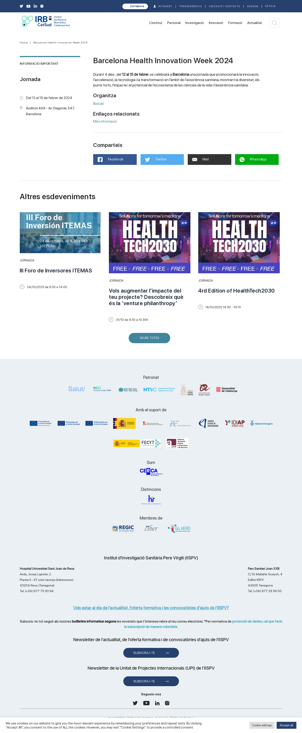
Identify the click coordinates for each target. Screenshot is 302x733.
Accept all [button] (286, 725)
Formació (235, 23)
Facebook (110, 159)
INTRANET (165, 6)
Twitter (156, 159)
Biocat (98, 103)
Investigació (194, 23)
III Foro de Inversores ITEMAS (56, 270)
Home (24, 42)
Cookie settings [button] (262, 725)
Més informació (105, 121)
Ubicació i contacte (224, 6)
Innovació (216, 23)
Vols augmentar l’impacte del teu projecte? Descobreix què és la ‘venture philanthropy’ (146, 296)
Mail (200, 159)
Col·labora (137, 6)
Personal (174, 23)
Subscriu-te (144, 653)
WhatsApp (253, 159)
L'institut (155, 23)
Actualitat (254, 23)
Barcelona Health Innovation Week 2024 (60, 42)
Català (270, 6)
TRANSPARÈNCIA (190, 6)
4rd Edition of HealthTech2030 (236, 290)
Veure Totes (150, 339)
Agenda (252, 6)
